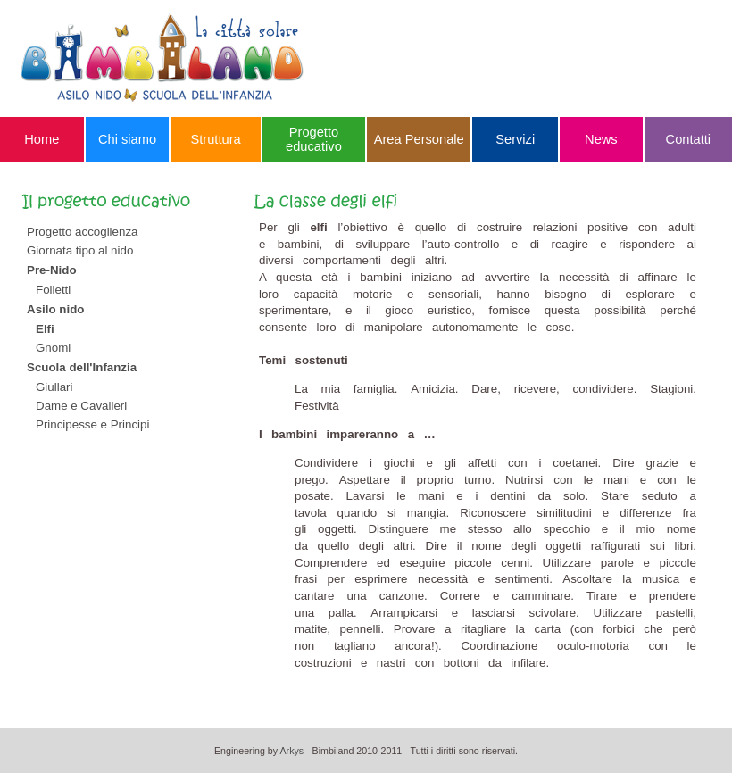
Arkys (291, 750)
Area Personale (419, 139)
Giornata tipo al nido (80, 250)
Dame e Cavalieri (81, 405)
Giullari (54, 387)
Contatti (688, 139)
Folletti (53, 289)
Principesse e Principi (92, 424)
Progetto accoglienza (82, 231)
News (601, 139)
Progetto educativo (314, 139)
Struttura (215, 139)
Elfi (45, 329)
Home (41, 139)
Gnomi (53, 347)
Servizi (515, 139)
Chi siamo (127, 139)
